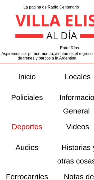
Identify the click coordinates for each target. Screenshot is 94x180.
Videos (77, 126)
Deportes (27, 126)
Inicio (27, 76)
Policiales (27, 97)
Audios (27, 147)
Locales (77, 76)
